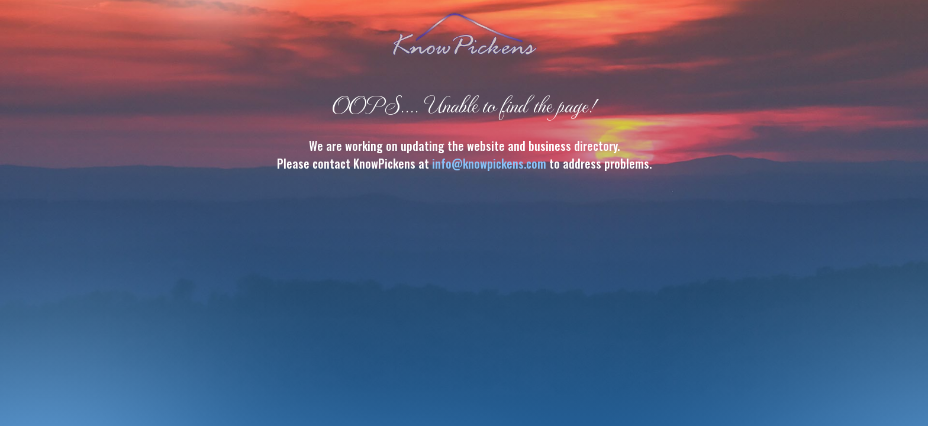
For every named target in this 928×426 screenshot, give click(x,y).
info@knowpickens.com (489, 163)
